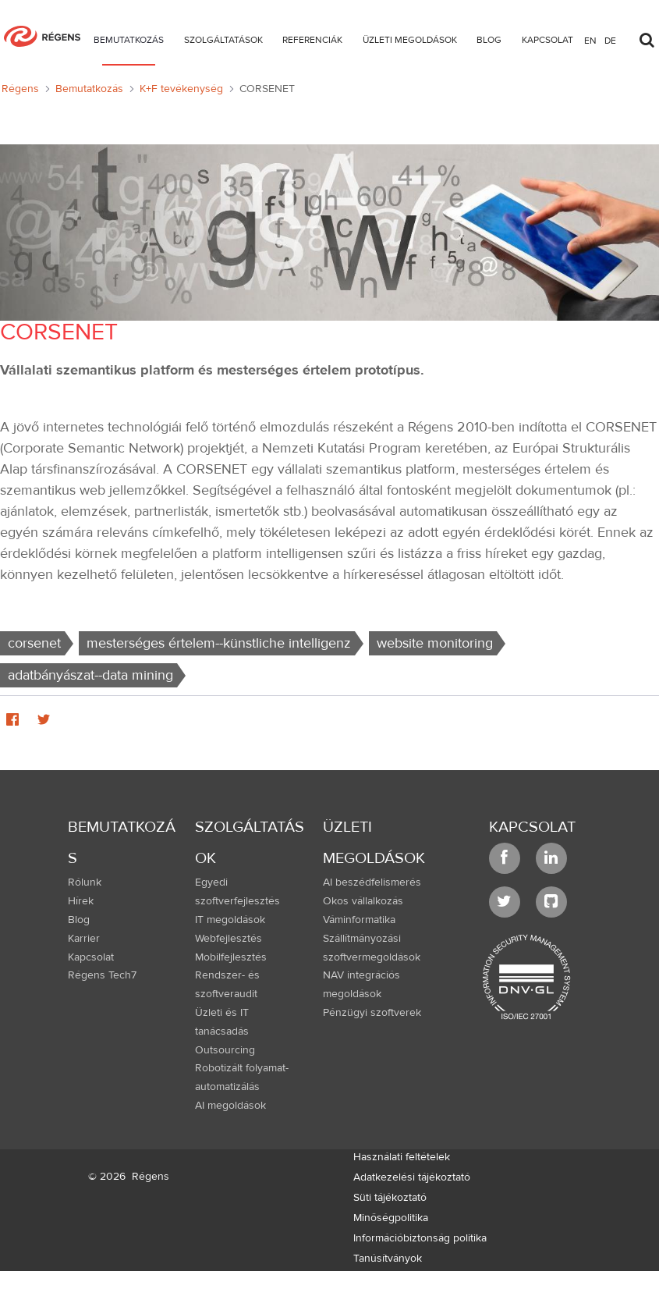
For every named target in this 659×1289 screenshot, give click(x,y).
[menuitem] (129, 42)
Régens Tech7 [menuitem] (102, 975)
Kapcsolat (532, 826)
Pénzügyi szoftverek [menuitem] (372, 1013)
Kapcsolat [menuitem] (91, 957)
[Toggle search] (646, 36)
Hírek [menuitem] (81, 901)
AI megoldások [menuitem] (230, 1106)
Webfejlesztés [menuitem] (228, 939)
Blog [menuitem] (79, 920)
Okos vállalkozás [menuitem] (363, 901)
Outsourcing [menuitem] (225, 1050)
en (590, 40)
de (610, 40)
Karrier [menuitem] (84, 939)
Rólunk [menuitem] (84, 882)
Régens (150, 1177)
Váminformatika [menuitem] (359, 920)
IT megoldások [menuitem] (230, 920)
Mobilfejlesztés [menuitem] (231, 957)
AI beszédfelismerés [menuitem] (372, 882)
